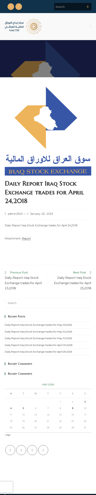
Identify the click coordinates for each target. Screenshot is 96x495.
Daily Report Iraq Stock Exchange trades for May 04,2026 (38, 331)
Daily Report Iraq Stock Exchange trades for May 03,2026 (38, 338)
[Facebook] (21, 450)
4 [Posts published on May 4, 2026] (11, 408)
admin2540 (15, 213)
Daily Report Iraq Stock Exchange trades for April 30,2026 (38, 345)
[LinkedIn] (43, 450)
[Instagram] (32, 450)
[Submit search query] (87, 6)
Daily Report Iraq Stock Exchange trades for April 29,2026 (38, 351)
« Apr (8, 434)
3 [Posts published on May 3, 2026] (85, 401)
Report (26, 238)
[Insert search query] (48, 303)
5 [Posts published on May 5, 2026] (23, 408)
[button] (90, 26)
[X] (10, 450)
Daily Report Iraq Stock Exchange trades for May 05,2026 (38, 324)
